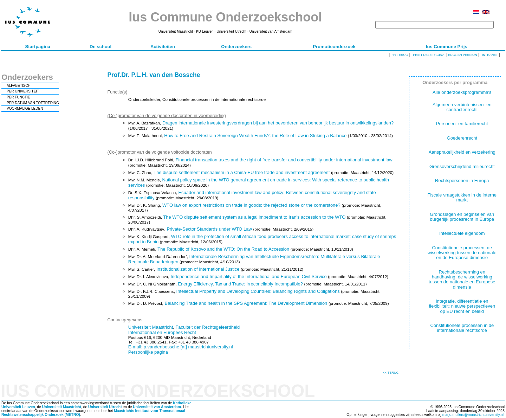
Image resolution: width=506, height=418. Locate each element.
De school (100, 46)
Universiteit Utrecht (105, 407)
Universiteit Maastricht (150, 327)
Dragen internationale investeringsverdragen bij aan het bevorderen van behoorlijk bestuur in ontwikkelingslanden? (278, 123)
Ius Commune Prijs (446, 46)
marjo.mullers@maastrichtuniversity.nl (473, 415)
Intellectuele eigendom (462, 233)
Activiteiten (162, 46)
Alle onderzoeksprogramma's (462, 92)
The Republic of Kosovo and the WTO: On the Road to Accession (223, 249)
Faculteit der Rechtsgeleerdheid (207, 327)
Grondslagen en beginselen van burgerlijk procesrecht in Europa (462, 217)
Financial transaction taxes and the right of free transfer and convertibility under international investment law (284, 159)
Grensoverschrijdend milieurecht (462, 166)
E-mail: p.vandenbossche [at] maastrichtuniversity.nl (180, 346)
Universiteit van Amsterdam (157, 407)
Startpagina (38, 46)
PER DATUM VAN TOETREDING (33, 103)
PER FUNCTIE (18, 97)
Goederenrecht (462, 138)
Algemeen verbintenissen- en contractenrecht (462, 107)
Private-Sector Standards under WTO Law (209, 229)
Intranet (490, 55)
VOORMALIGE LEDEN (25, 108)
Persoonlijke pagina (148, 352)
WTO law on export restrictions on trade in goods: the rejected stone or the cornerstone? (251, 205)
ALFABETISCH (19, 86)
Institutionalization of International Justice (197, 269)
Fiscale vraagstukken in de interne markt (462, 197)
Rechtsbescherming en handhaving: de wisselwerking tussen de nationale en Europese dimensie (462, 279)
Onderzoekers (236, 46)
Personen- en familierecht (462, 123)
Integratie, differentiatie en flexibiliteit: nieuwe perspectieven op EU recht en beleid (462, 306)
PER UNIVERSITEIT (23, 91)
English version (462, 55)
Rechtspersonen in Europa (462, 180)
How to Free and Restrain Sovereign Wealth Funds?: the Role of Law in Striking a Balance (255, 135)
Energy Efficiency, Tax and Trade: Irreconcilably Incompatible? (240, 284)
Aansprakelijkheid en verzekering (462, 152)
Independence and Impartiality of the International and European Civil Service (248, 276)
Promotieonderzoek (334, 46)
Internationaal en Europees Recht (162, 332)
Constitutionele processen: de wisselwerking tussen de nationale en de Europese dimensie (462, 253)
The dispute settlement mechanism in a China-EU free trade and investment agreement (242, 172)
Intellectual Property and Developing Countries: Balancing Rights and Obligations (258, 291)
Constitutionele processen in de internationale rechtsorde (462, 328)
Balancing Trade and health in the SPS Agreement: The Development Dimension (246, 303)
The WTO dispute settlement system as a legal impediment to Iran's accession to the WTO (254, 217)
